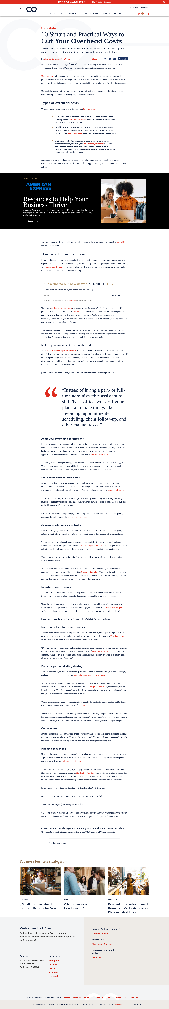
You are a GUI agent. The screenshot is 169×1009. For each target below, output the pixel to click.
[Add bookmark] (123, 59)
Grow (72, 13)
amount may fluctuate (94, 144)
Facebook (53, 972)
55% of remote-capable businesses (61, 351)
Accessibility (98, 997)
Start (53, 13)
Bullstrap (77, 312)
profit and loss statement (61, 308)
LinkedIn (52, 964)
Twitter (52, 968)
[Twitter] (105, 59)
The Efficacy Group (99, 454)
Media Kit (97, 957)
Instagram (53, 960)
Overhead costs (47, 76)
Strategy (53, 28)
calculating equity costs (72, 761)
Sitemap (118, 997)
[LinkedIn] (110, 59)
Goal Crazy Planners (101, 651)
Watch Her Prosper (114, 607)
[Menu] (21, 9)
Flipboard (53, 976)
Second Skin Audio (89, 572)
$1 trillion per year (118, 636)
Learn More (33, 221)
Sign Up (146, 14)
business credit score (54, 267)
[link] (126, 13)
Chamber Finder (100, 933)
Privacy (87, 997)
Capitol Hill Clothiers (117, 490)
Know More (118, 1004)
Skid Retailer (83, 705)
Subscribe (116, 295)
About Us (77, 997)
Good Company (89, 13)
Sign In (139, 14)
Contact (66, 997)
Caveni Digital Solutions (91, 545)
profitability (122, 242)
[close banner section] (164, 2)
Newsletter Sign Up (102, 944)
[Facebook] (101, 59)
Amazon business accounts (78, 517)
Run (63, 13)
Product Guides (112, 13)
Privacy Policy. (71, 300)
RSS (126, 997)
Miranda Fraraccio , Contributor (57, 59)
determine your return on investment (89, 675)
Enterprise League (96, 687)
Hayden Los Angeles (85, 773)
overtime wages (75, 133)
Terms (109, 997)
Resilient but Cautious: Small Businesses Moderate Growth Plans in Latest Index (128, 908)
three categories (89, 109)
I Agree (137, 1004)
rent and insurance (77, 119)
